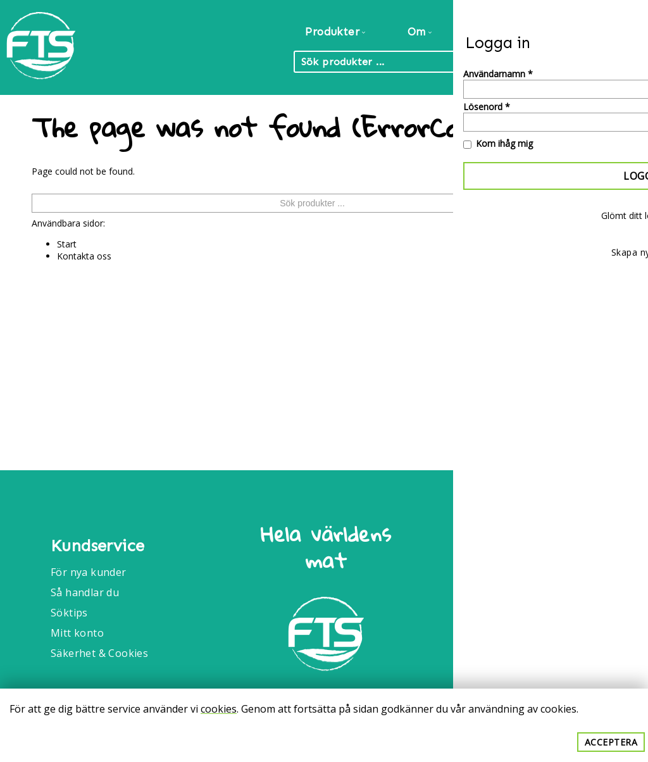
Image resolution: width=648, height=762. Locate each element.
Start (67, 244)
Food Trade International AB (544, 540)
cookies (219, 709)
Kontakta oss (84, 256)
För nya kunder (89, 572)
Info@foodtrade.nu (537, 592)
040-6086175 (522, 627)
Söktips (69, 613)
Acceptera (611, 742)
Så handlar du (85, 592)
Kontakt (608, 31)
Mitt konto (77, 633)
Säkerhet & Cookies (99, 653)
